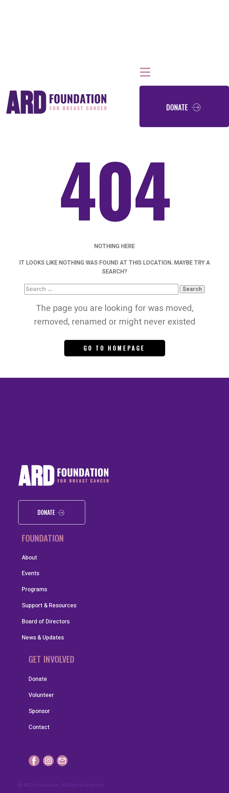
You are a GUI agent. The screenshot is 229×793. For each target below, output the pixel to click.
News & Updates (43, 637)
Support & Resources (49, 605)
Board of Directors (46, 621)
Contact (39, 727)
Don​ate (184, 106)
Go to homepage (114, 348)
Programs (34, 589)
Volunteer (41, 695)
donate (51, 512)
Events (30, 573)
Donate (38, 679)
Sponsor (39, 711)
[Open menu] (145, 72)
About (29, 557)
